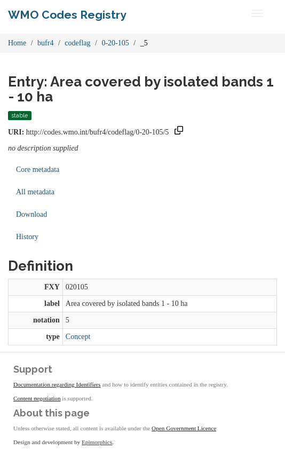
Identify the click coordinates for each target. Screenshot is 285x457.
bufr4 (45, 43)
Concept (78, 337)
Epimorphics (97, 442)
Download (31, 214)
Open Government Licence (184, 428)
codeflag (77, 43)
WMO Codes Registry (67, 14)
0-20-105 (115, 43)
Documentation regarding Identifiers (56, 384)
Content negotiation (37, 398)
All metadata (35, 192)
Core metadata (37, 170)
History (27, 237)
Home (17, 43)
